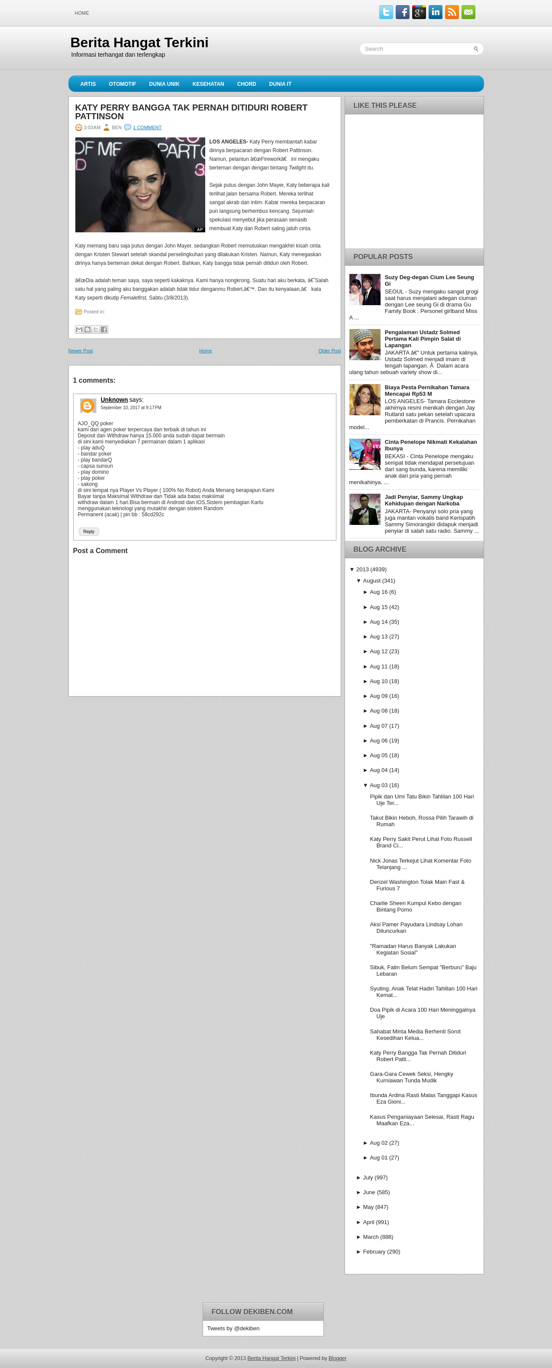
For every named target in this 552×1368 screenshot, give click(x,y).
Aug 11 (378, 666)
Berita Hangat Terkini (140, 42)
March (371, 1237)
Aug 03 (378, 785)
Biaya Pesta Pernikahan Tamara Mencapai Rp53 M (427, 390)
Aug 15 (378, 607)
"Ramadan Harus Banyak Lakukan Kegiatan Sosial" (413, 949)
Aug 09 (378, 696)
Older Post (330, 350)
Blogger (337, 1358)
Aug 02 (378, 1143)
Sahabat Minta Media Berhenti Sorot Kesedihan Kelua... (415, 1034)
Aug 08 (378, 710)
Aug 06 (378, 740)
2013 (362, 569)
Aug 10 (378, 681)
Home (82, 13)
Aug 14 (378, 622)
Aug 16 (378, 592)
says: (136, 399)
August (372, 580)
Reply (89, 531)
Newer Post (80, 350)
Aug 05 (378, 755)
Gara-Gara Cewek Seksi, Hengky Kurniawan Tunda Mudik (411, 1077)
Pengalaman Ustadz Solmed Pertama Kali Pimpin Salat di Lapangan (423, 339)
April (368, 1222)
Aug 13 (378, 636)
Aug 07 (378, 726)
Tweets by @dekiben (233, 1328)
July (368, 1177)
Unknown (114, 399)
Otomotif (122, 84)
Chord (246, 84)
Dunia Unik (164, 84)
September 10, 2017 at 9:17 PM (131, 407)
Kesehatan (208, 84)
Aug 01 (378, 1157)
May (368, 1207)
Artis (88, 84)
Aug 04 (378, 770)
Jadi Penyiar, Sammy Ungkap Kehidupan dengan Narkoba (424, 500)
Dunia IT (280, 84)
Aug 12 (378, 651)
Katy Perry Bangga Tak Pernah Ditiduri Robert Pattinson (191, 112)
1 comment (147, 127)
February (374, 1251)
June (369, 1192)
